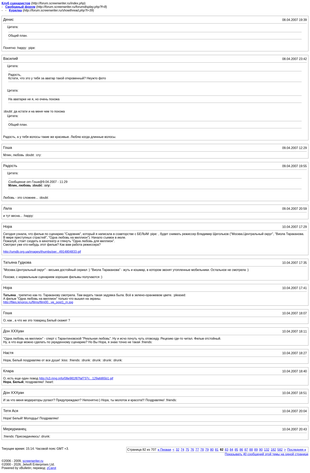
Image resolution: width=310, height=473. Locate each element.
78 (202, 449)
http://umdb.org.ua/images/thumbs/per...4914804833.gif (42, 251)
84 (231, 449)
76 (192, 449)
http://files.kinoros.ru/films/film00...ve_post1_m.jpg (38, 302)
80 (212, 449)
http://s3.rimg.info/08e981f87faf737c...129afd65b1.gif (76, 378)
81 (216, 449)
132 (266, 449)
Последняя (296, 449)
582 (280, 449)
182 (273, 449)
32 (177, 449)
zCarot (51, 468)
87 (246, 449)
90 (261, 449)
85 (236, 449)
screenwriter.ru (33, 461)
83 (226, 449)
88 (251, 449)
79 (207, 449)
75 (187, 449)
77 (197, 449)
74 (182, 449)
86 (241, 449)
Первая (164, 449)
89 (256, 449)
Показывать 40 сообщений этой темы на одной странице (266, 454)
